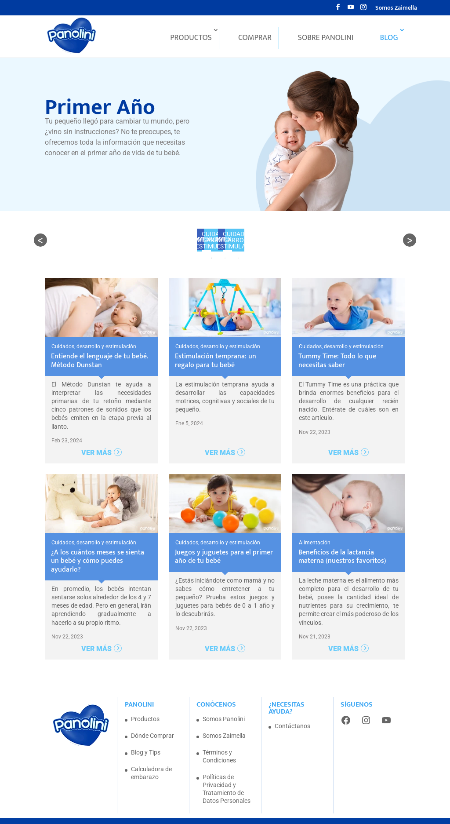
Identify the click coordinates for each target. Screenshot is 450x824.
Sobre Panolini (326, 39)
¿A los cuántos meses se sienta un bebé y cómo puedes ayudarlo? (97, 546)
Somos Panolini (224, 703)
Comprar (255, 39)
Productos (191, 39)
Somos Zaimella (396, 9)
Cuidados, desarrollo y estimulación (271, 239)
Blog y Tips (145, 737)
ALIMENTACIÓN (175, 239)
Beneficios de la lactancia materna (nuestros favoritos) (342, 542)
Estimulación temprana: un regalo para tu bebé (215, 346)
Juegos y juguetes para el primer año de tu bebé (224, 542)
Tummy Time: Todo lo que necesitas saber (337, 346)
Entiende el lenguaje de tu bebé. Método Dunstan (99, 346)
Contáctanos (292, 711)
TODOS (129, 239)
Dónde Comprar (152, 720)
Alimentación (314, 528)
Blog (389, 39)
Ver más (96, 438)
